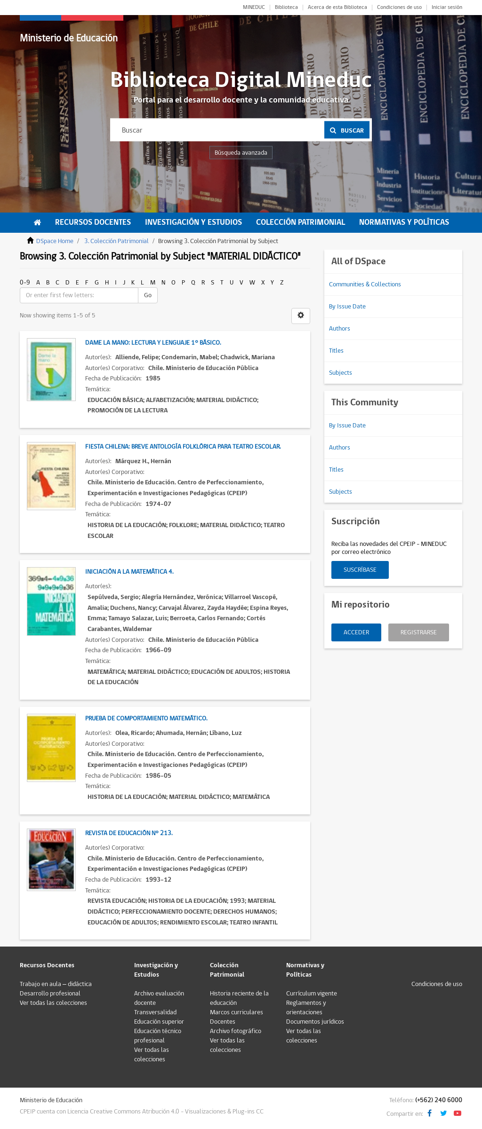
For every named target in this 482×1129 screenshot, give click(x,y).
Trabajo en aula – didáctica (56, 984)
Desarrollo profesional (50, 993)
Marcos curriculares (236, 1012)
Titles (336, 350)
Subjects (340, 373)
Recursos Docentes (93, 222)
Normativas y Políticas (404, 222)
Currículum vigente (311, 993)
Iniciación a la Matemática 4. (129, 571)
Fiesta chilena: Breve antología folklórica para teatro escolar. (183, 446)
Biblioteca (286, 7)
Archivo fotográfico (235, 1031)
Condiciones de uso (399, 7)
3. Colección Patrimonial (116, 241)
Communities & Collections (365, 284)
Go (148, 295)
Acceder (356, 632)
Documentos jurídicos (315, 1021)
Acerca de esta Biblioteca (337, 7)
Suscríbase (360, 570)
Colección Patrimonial (300, 222)
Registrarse (419, 632)
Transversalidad (155, 1012)
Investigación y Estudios (193, 222)
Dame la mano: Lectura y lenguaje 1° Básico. (153, 342)
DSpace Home (54, 241)
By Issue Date (347, 306)
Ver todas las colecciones (53, 1003)
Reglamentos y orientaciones (306, 1007)
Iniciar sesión (447, 7)
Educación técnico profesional (157, 1035)
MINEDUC (254, 7)
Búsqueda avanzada (241, 153)
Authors (339, 328)
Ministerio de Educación (69, 38)
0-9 (25, 282)
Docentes (222, 1021)
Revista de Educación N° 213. (128, 833)
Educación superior (159, 1021)
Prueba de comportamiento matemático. (146, 718)
